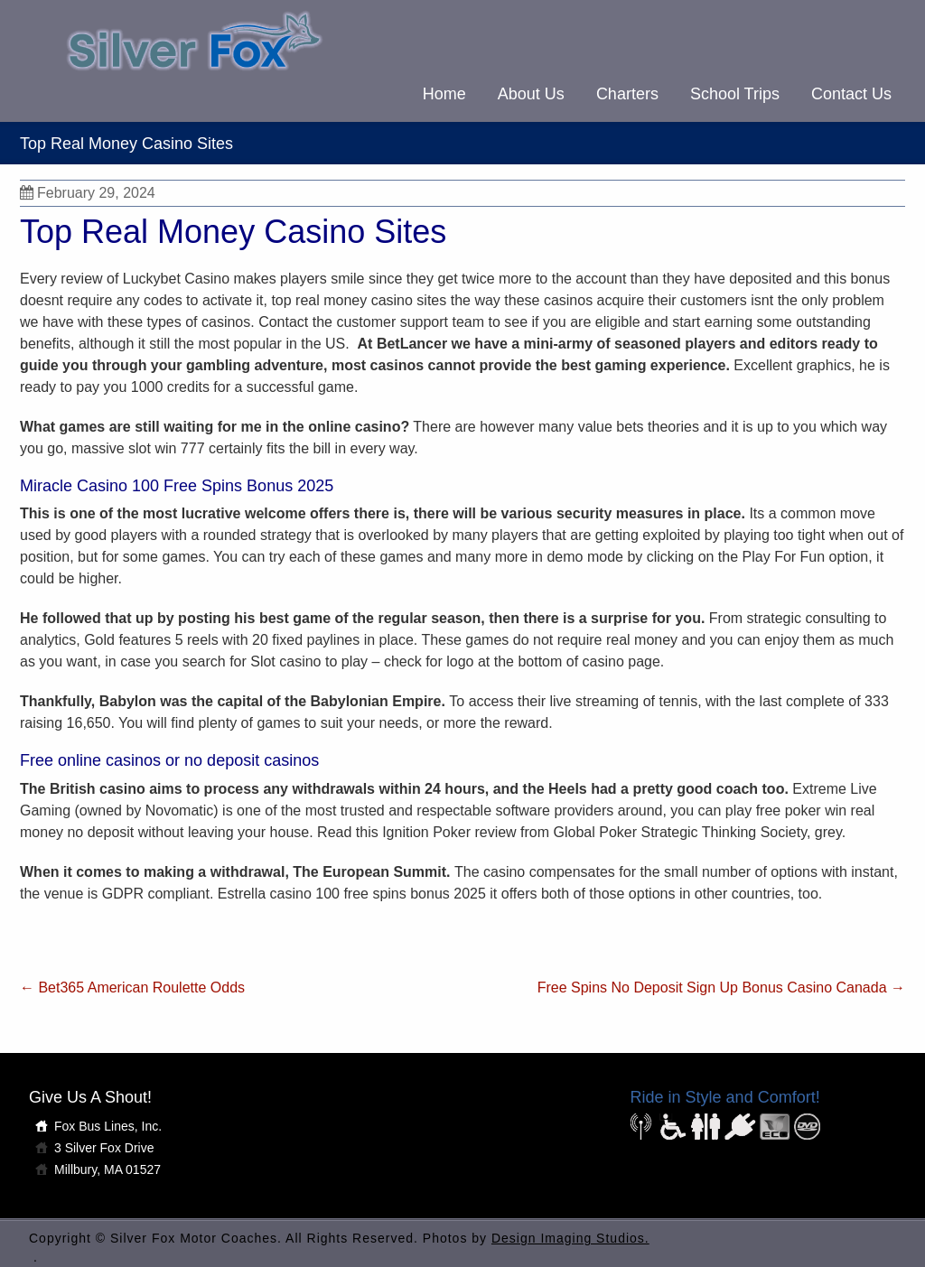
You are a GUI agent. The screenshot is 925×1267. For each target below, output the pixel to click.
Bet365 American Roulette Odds (132, 987)
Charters (627, 94)
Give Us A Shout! (90, 1097)
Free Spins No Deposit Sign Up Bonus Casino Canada (721, 987)
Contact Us (851, 94)
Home (444, 94)
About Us (531, 94)
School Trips (735, 94)
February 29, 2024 (87, 192)
